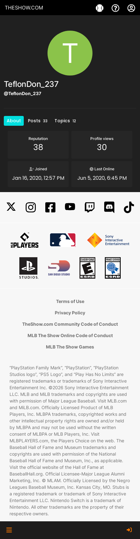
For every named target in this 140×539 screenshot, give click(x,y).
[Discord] (109, 207)
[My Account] (131, 7)
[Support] (116, 7)
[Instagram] (31, 207)
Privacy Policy (70, 312)
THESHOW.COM (24, 7)
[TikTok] (129, 207)
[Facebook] (50, 207)
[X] (11, 207)
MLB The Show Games (70, 346)
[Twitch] (90, 207)
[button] (9, 530)
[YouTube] (70, 207)
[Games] (100, 7)
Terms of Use (70, 301)
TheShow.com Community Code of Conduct (70, 324)
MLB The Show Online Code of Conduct (70, 335)
